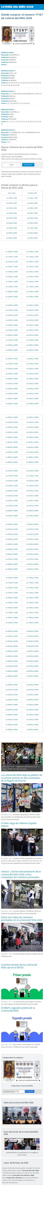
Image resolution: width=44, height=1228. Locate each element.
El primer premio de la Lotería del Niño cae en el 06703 (19, 966)
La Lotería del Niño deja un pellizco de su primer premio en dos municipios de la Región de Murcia (21, 777)
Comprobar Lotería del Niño (22, 1086)
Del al (11, 193)
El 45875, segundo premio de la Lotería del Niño (18, 1009)
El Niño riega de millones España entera (18, 824)
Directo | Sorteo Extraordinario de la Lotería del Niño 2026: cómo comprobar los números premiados (21, 874)
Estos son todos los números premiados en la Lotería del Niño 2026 (21, 919)
